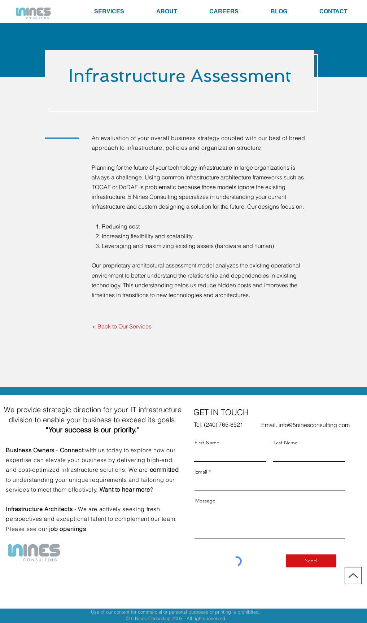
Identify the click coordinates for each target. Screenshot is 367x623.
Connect (71, 450)
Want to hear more (125, 489)
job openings (67, 528)
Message (205, 500)
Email (201, 471)
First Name (207, 442)
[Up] (353, 575)
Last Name (286, 442)
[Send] (311, 560)
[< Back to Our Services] (122, 326)
